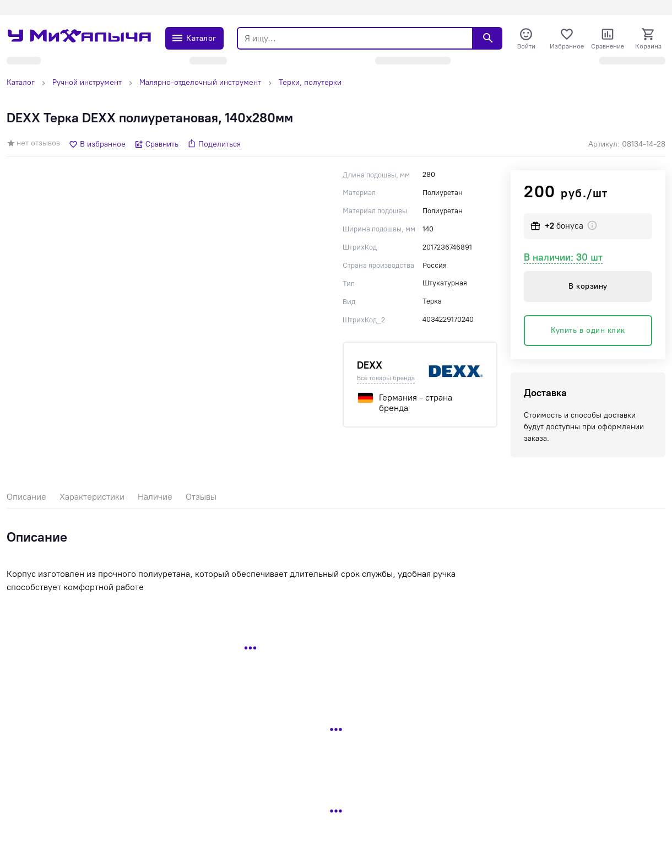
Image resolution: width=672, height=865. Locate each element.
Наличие (155, 496)
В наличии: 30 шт (563, 257)
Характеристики (91, 496)
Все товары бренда (386, 378)
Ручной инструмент (87, 82)
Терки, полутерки (310, 82)
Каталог (21, 82)
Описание (26, 496)
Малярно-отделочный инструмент (200, 82)
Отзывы (201, 496)
